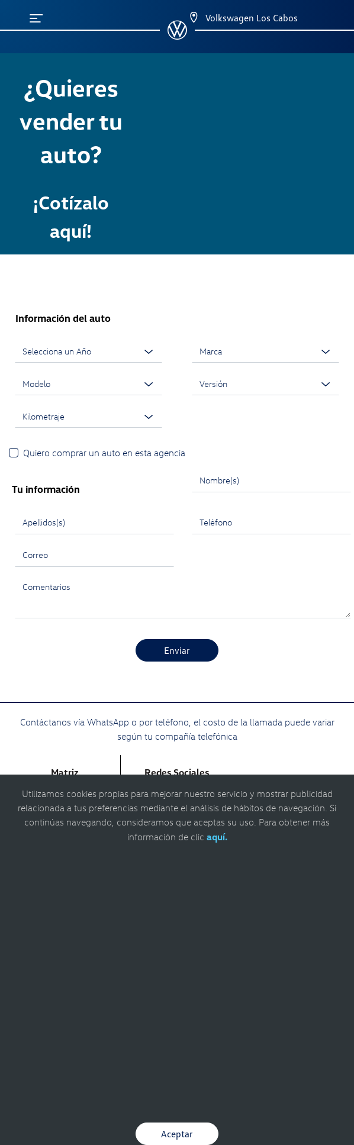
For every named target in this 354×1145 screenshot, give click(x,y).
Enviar (177, 650)
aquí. (217, 837)
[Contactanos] (183, 18)
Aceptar (177, 1134)
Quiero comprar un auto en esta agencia (104, 453)
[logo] (177, 35)
